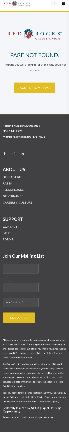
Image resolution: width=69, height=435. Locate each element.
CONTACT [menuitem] (10, 226)
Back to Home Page (34, 87)
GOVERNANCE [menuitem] (13, 196)
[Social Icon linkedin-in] (21, 153)
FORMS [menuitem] (8, 239)
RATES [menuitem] (7, 183)
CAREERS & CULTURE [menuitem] (17, 202)
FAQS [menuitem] (6, 233)
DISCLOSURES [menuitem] (12, 177)
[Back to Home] (17, 3)
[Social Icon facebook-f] (6, 153)
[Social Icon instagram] (13, 153)
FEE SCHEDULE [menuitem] (13, 189)
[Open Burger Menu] (63, 3)
